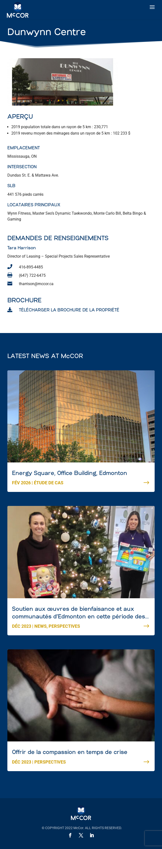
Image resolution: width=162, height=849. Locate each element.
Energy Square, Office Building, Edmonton (69, 796)
